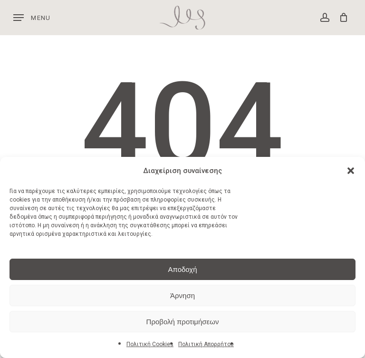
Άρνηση (182, 295)
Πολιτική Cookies (149, 344)
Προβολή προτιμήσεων (182, 322)
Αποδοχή (182, 269)
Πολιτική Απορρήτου (206, 344)
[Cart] (341, 17)
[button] (350, 170)
